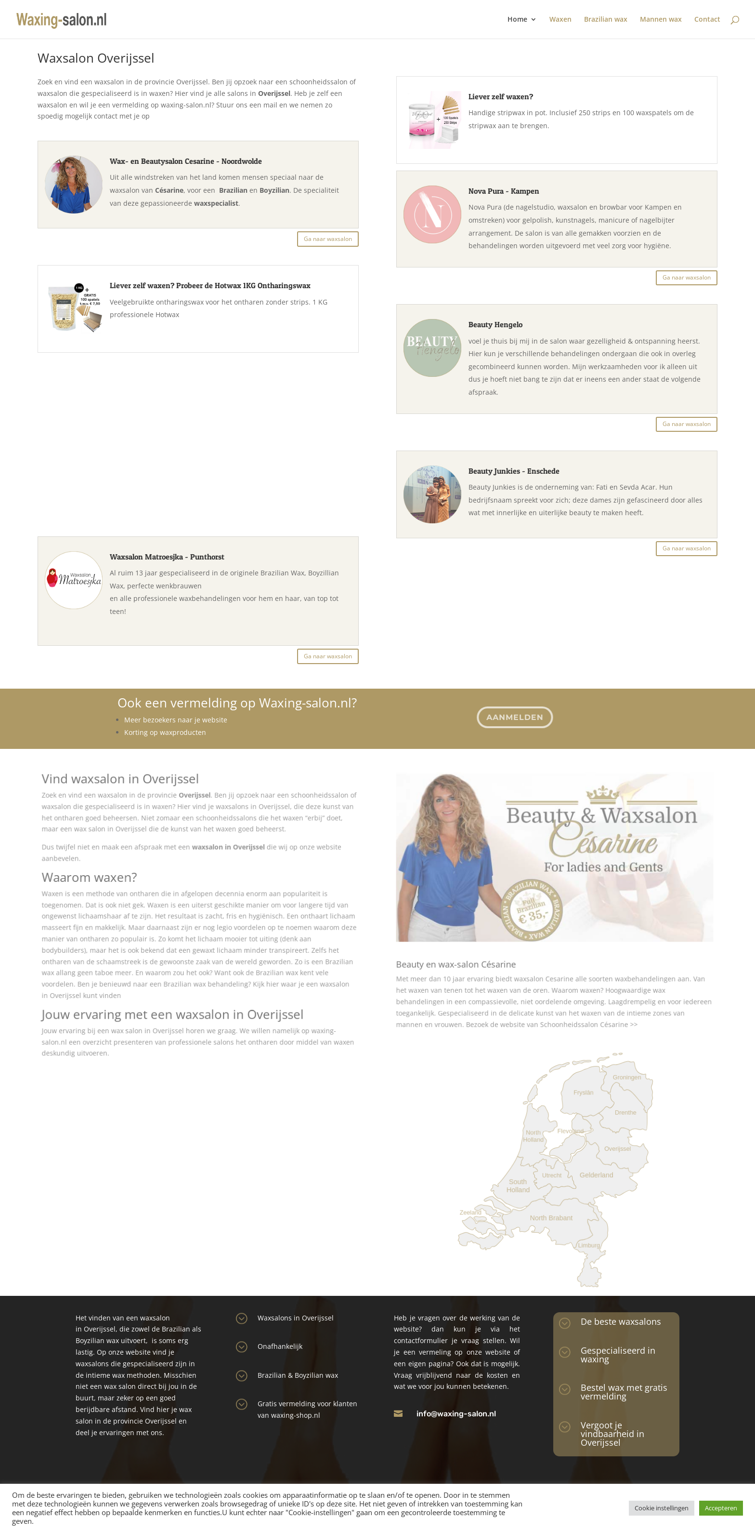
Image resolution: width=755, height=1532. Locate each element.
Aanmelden (514, 716)
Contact (707, 20)
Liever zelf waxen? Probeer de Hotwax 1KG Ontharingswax (212, 286)
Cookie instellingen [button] (662, 1508)
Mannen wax (661, 20)
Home (517, 20)
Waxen (560, 20)
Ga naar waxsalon (328, 240)
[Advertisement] (200, 438)
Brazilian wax (605, 20)
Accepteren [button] (721, 1508)
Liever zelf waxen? (500, 99)
